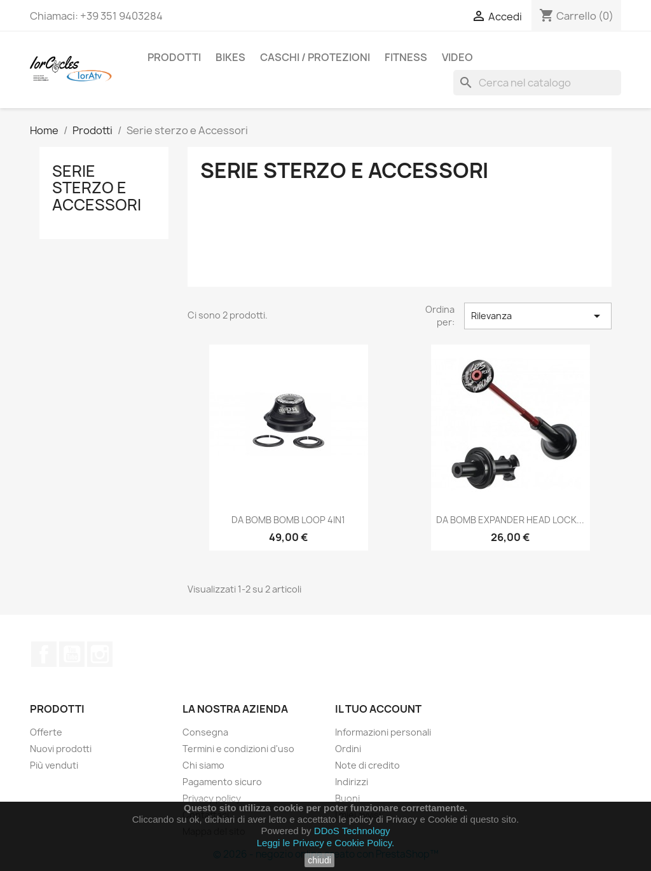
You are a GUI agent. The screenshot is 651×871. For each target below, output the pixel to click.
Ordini (348, 749)
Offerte (46, 732)
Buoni (347, 798)
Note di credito (367, 765)
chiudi (319, 860)
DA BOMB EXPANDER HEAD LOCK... (510, 520)
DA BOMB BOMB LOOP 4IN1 (288, 520)
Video (457, 57)
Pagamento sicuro (222, 782)
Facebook (44, 654)
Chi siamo (203, 765)
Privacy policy (211, 798)
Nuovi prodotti (61, 749)
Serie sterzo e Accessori (96, 188)
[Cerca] (537, 82)
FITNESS (406, 57)
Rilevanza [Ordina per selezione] (538, 316)
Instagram (100, 654)
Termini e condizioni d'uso (238, 749)
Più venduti (54, 765)
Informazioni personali (383, 732)
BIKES (230, 57)
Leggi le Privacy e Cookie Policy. (326, 842)
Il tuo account (378, 709)
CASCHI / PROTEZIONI (315, 57)
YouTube (72, 654)
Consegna (205, 732)
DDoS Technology (352, 830)
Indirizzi (351, 782)
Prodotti (174, 57)
